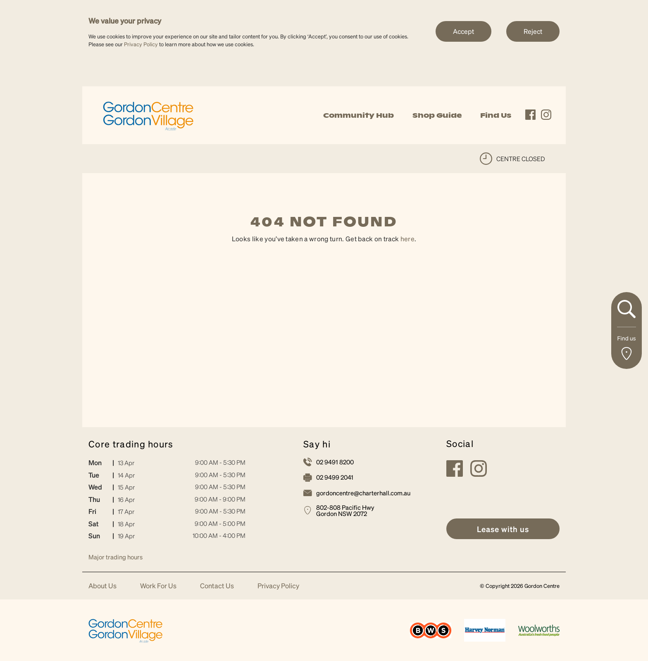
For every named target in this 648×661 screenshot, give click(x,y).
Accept (463, 31)
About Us (102, 586)
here (407, 238)
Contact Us (217, 586)
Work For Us (158, 586)
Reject (533, 31)
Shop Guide (437, 115)
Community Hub (358, 115)
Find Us (495, 115)
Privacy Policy (141, 44)
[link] (148, 114)
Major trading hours (115, 557)
